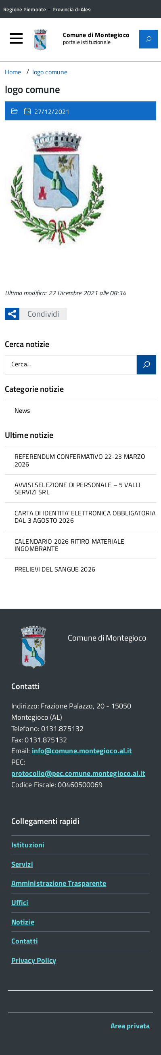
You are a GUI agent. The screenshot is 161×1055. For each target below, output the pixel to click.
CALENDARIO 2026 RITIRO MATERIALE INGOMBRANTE (69, 544)
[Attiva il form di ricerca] (148, 39)
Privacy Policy (33, 960)
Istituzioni (27, 844)
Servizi (22, 864)
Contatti (24, 940)
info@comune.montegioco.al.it (82, 750)
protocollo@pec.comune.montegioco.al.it (78, 773)
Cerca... (21, 364)
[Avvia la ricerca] (146, 364)
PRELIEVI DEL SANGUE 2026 (55, 569)
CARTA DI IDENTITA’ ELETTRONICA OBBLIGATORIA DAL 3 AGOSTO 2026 (85, 516)
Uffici (20, 902)
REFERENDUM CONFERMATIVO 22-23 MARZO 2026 (80, 460)
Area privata (130, 1025)
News (22, 410)
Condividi (39, 313)
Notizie (22, 921)
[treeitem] (80, 410)
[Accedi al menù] (16, 38)
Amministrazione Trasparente (58, 883)
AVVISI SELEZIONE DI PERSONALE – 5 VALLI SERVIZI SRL (77, 488)
